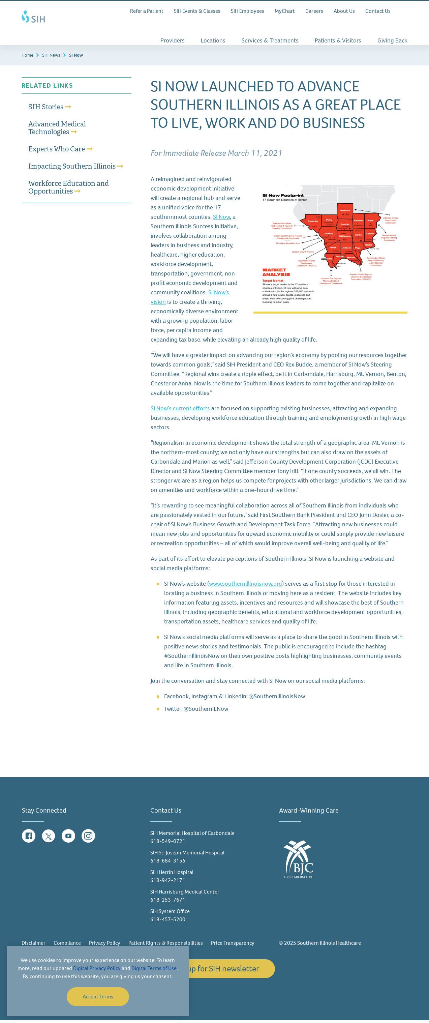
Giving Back (392, 40)
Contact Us (378, 10)
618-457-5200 (167, 922)
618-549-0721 (167, 843)
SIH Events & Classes (197, 10)
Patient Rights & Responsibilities (165, 945)
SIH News (51, 58)
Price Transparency (232, 945)
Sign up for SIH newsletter (214, 971)
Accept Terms (98, 996)
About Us (344, 10)
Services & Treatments (270, 40)
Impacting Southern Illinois (72, 169)
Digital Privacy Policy (97, 968)
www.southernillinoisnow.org (245, 586)
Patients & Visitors (338, 40)
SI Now (221, 219)
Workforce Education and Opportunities (68, 190)
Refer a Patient (146, 10)
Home (27, 58)
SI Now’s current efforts (180, 411)
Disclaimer (33, 945)
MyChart (285, 10)
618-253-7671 (167, 902)
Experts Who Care (56, 151)
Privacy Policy (104, 945)
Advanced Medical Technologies (57, 130)
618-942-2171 (167, 882)
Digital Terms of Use (154, 968)
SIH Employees (247, 10)
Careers (314, 10)
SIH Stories (45, 109)
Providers (172, 40)
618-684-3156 (167, 863)
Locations (213, 40)
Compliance (67, 945)
